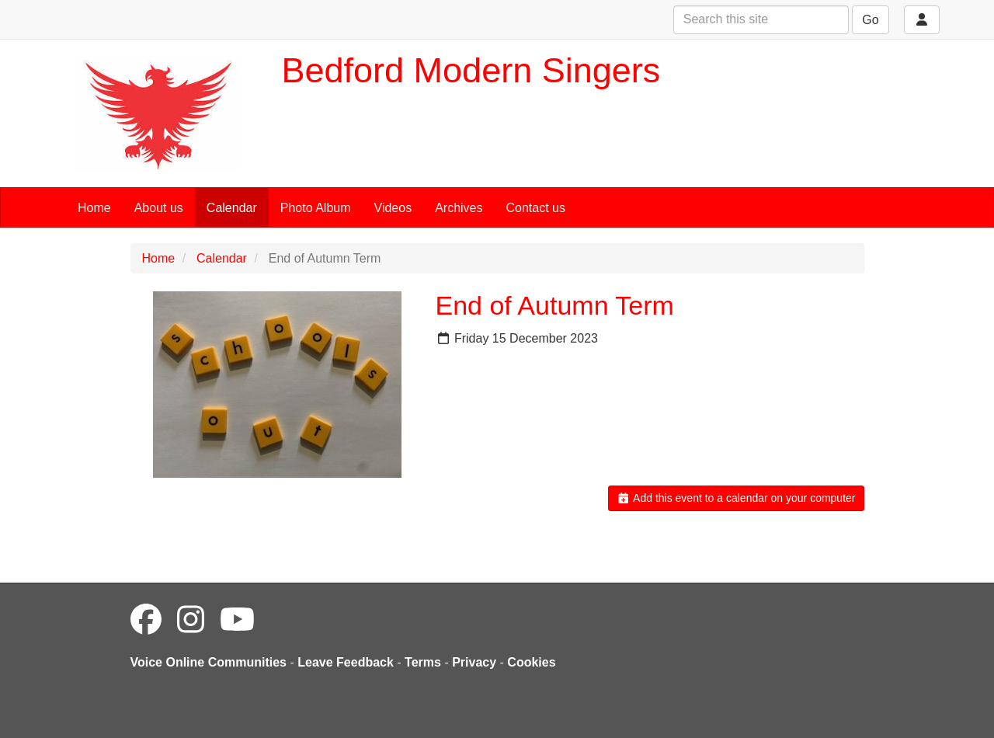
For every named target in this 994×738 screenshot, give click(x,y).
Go (870, 19)
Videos (393, 207)
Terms (423, 662)
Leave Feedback (345, 662)
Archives (458, 207)
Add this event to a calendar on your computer (736, 498)
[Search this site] (761, 19)
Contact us (535, 207)
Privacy (474, 662)
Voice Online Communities (208, 662)
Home (94, 207)
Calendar (232, 207)
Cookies (531, 662)
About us (158, 207)
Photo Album (315, 207)
